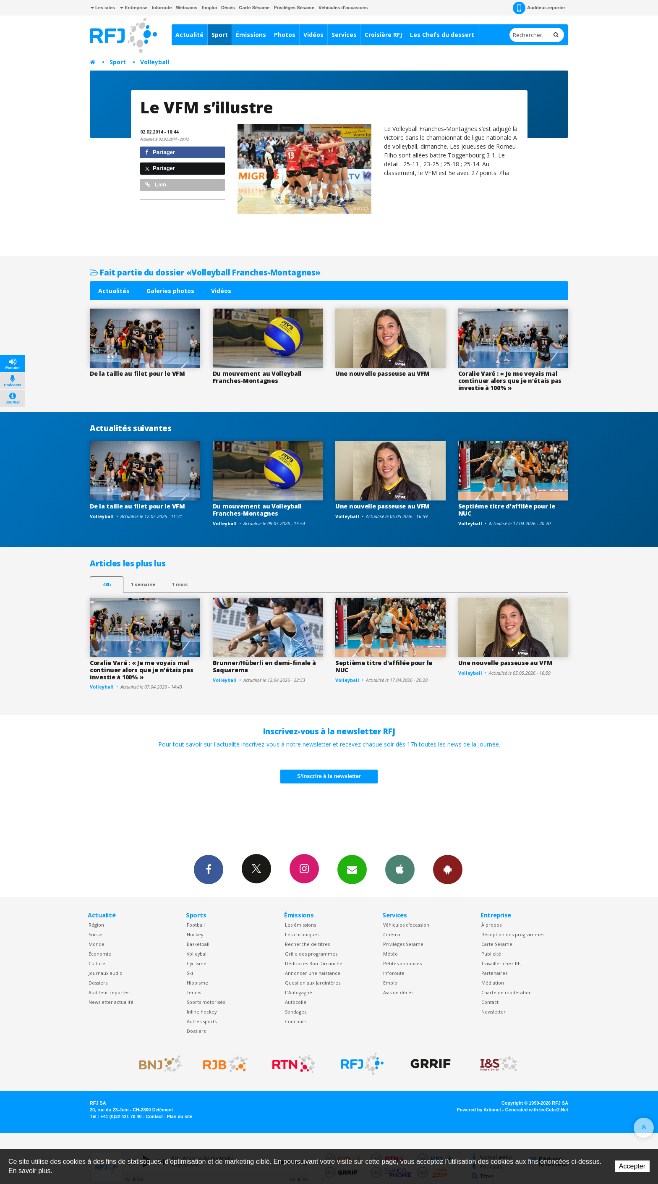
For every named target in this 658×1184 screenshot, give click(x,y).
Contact (490, 1002)
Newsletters (352, 869)
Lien (155, 184)
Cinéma (391, 934)
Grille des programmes (311, 953)
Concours (295, 1021)
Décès (228, 7)
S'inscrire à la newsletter (329, 776)
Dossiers (98, 982)
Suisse (95, 934)
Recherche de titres (307, 944)
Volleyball (154, 62)
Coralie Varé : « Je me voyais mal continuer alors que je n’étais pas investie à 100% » (509, 380)
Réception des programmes (512, 934)
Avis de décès (398, 992)
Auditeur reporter (109, 992)
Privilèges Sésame (294, 7)
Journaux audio (106, 973)
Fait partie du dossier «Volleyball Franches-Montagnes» (205, 272)
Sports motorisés (206, 1002)
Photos (284, 35)
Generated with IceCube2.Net (536, 1109)
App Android (447, 869)
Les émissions (300, 924)
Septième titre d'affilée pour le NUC (506, 509)
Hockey (195, 934)
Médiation (492, 982)
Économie (100, 953)
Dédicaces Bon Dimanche (313, 963)
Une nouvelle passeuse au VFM (382, 373)
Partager (160, 152)
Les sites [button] (103, 7)
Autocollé (295, 1002)
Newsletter (493, 1011)
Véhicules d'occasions (343, 7)
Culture (97, 963)
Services (344, 35)
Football (196, 924)
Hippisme (197, 982)
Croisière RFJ (383, 35)
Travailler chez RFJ (501, 963)
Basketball (198, 944)
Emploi (209, 7)
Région (96, 924)
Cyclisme (196, 963)
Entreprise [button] (133, 7)
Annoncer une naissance (312, 973)
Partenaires (494, 973)
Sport (220, 35)
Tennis (194, 992)
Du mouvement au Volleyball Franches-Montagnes (257, 377)
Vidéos (313, 35)
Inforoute (162, 7)
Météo (390, 953)
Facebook (208, 869)
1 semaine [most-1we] (143, 584)
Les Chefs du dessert (442, 35)
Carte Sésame (254, 7)
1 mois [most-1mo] (180, 584)
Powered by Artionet (479, 1109)
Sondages (295, 1011)
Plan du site (179, 1116)
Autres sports (202, 1021)
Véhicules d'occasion (406, 924)
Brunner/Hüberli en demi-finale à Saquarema (264, 666)
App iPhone (400, 869)
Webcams (186, 7)
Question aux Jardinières (312, 982)
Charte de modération (506, 992)
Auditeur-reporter (539, 8)
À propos (491, 924)
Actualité (189, 35)
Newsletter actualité (111, 1002)
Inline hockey (202, 1011)
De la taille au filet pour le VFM (137, 373)
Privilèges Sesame (403, 944)
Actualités (114, 291)
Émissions (251, 35)
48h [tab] (107, 584)
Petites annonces (402, 963)
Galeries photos (170, 291)
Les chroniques (302, 934)
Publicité (491, 953)
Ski (190, 973)
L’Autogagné (298, 992)
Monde (96, 944)
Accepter (632, 1166)
